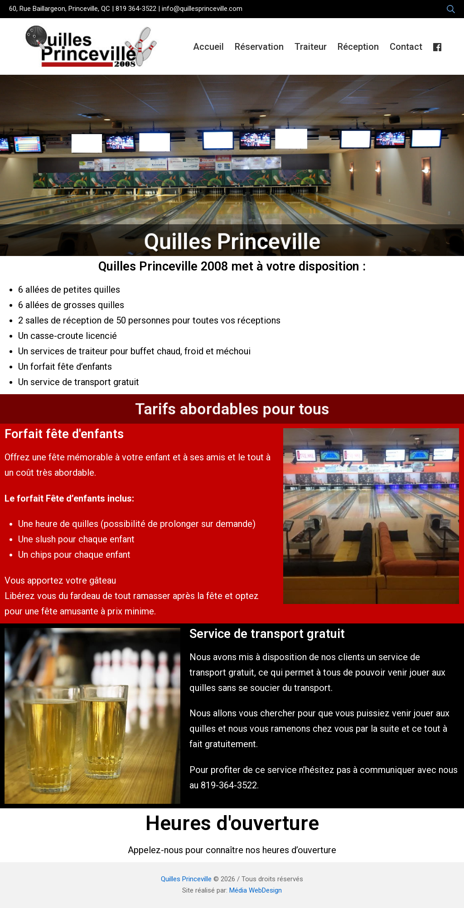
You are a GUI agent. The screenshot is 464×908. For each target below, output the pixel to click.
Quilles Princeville (186, 879)
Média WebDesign (255, 890)
